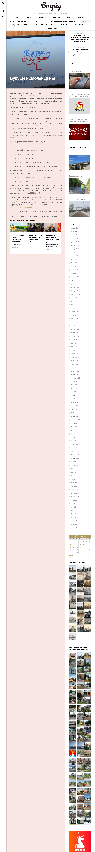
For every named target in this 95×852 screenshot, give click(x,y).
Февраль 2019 (75, 517)
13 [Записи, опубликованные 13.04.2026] (70, 537)
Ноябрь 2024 (75, 277)
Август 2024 (74, 287)
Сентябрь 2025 (75, 242)
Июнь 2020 (74, 462)
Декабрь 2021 (75, 399)
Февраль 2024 (75, 308)
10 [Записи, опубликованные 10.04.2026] (83, 534)
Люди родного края (73, 19)
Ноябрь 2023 (75, 319)
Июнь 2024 (74, 294)
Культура (22, 19)
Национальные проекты (72, 25)
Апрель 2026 (74, 218)
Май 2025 (74, 256)
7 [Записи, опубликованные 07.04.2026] (73, 534)
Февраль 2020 (75, 476)
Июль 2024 (74, 291)
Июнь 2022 (74, 378)
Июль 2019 (74, 500)
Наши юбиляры (44, 31)
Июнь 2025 (74, 252)
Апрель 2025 (74, 259)
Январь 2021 (74, 437)
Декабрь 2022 (75, 357)
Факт (51, 19)
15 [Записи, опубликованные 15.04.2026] (77, 537)
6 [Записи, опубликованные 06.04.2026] (70, 534)
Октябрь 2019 (75, 490)
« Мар (71, 545)
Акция (85, 19)
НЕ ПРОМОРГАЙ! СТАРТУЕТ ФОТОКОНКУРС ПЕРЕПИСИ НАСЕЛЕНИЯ (18, 243)
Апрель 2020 (74, 469)
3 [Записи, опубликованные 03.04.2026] (83, 531)
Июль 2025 (74, 249)
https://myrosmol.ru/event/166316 (22, 211)
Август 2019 (74, 497)
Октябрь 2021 (75, 406)
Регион (13, 19)
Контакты (60, 19)
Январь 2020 (74, 479)
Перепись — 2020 (57, 31)
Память (86, 25)
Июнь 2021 (74, 420)
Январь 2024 (74, 312)
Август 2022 (74, 371)
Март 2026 (74, 221)
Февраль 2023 (75, 350)
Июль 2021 (74, 416)
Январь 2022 (74, 395)
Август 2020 (74, 455)
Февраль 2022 (75, 392)
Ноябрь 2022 (75, 361)
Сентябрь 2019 (75, 493)
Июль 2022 (74, 375)
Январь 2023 (74, 354)
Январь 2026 (74, 228)
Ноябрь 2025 (75, 235)
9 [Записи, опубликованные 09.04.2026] (80, 534)
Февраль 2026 (75, 225)
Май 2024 (74, 298)
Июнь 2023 (74, 336)
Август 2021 (74, 413)
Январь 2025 (74, 270)
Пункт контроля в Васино (77, 191)
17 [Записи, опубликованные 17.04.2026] (83, 537)
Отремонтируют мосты (76, 149)
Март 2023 (74, 347)
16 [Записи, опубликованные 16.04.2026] (80, 537)
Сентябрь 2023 (75, 326)
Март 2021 (74, 430)
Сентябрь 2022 (75, 368)
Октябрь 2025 (75, 238)
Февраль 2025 (75, 266)
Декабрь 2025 (75, 232)
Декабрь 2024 (75, 273)
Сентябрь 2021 (75, 409)
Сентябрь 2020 (75, 451)
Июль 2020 (74, 458)
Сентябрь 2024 (75, 284)
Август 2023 (74, 329)
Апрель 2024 (74, 301)
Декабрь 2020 (75, 441)
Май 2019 (74, 507)
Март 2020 (74, 472)
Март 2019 (74, 514)
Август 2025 (74, 245)
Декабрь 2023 (75, 315)
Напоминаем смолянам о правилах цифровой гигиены (80, 74)
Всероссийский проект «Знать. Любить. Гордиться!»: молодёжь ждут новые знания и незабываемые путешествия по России (80, 120)
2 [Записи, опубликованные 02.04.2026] (80, 531)
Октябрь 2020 (75, 448)
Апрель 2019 (74, 511)
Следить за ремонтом (75, 170)
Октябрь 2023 (75, 322)
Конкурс (42, 25)
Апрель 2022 (74, 385)
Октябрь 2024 (75, 280)
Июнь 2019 (74, 504)
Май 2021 (74, 423)
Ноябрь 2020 (75, 444)
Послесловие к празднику (37, 19)
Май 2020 (74, 465)
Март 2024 (74, 305)
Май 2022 (74, 382)
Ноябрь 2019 (75, 486)
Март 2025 (74, 263)
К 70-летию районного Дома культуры (23, 25)
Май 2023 (74, 340)
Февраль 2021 (75, 434)
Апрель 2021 (74, 427)
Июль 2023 (74, 333)
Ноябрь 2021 (75, 402)
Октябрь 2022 (75, 364)
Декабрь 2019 (75, 483)
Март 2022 (74, 388)
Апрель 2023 (74, 343)
